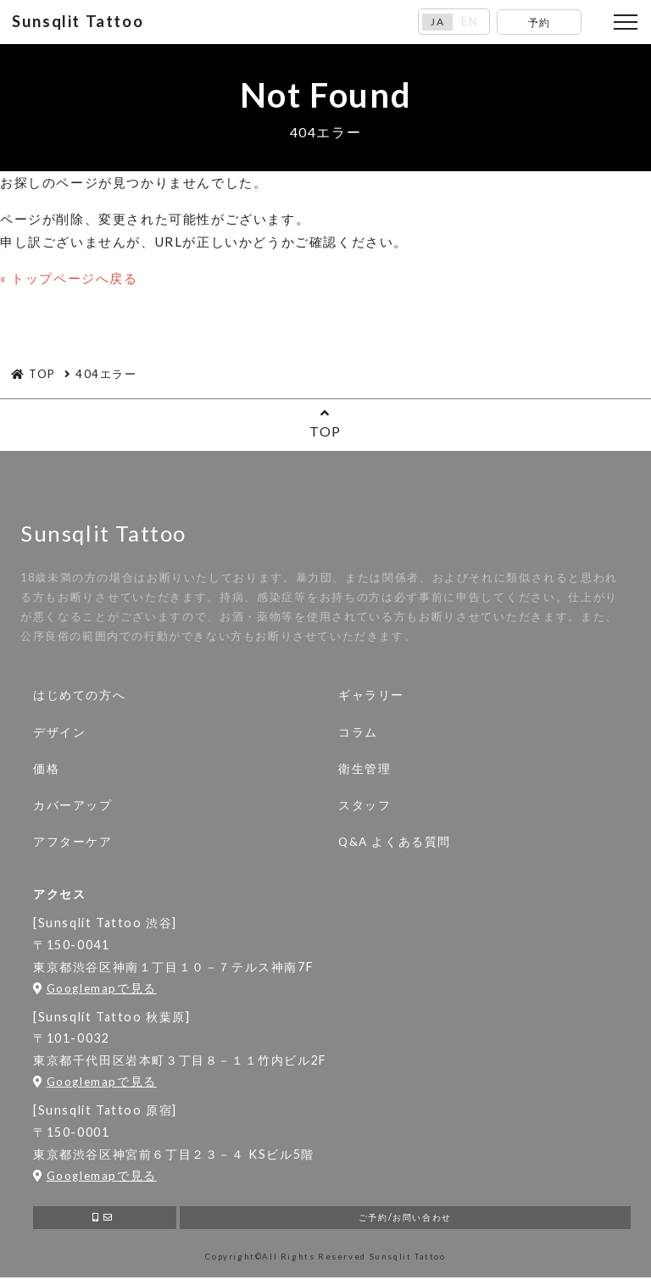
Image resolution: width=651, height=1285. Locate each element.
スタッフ (364, 808)
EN (471, 23)
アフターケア (73, 845)
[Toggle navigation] (625, 23)
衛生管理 (364, 771)
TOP (325, 425)
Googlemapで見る (95, 992)
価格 (46, 771)
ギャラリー (371, 698)
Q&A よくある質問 (394, 845)
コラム (358, 735)
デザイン (59, 735)
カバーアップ (73, 808)
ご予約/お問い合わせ (404, 1222)
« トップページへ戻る (69, 280)
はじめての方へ (79, 698)
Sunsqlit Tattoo (82, 23)
